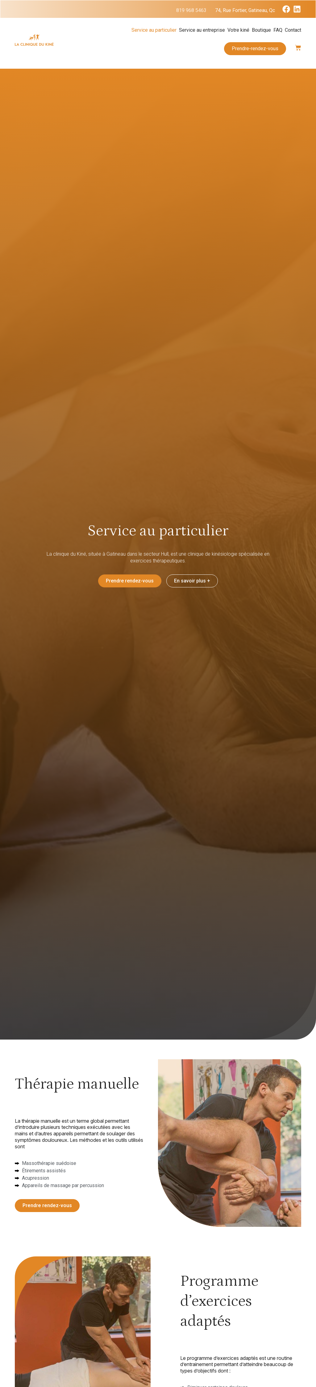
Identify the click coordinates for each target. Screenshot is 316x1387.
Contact (293, 30)
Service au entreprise (202, 30)
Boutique (261, 30)
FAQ (277, 30)
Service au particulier (154, 30)
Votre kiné (238, 30)
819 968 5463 (191, 10)
